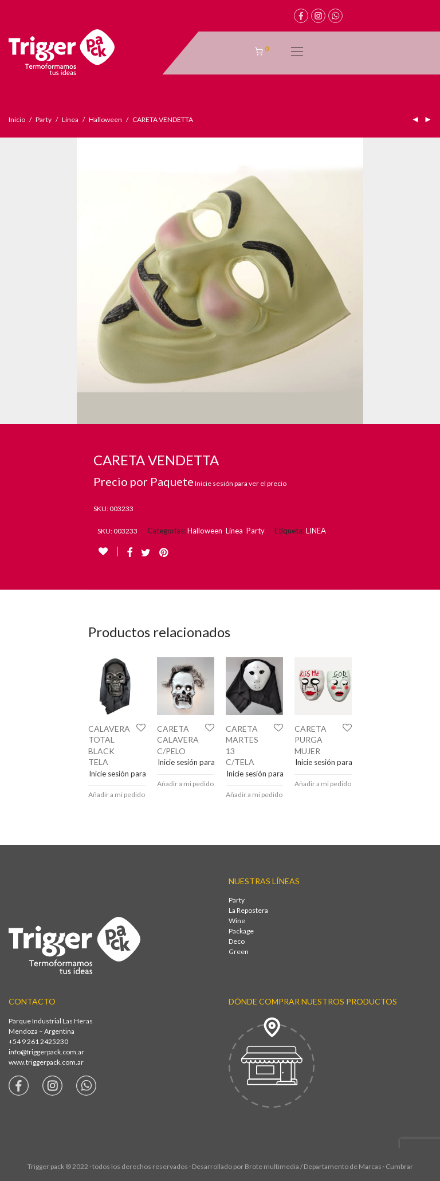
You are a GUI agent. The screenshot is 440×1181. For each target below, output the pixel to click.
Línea (70, 119)
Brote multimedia (272, 1166)
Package (241, 931)
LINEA (316, 530)
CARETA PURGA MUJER (310, 740)
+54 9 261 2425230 (38, 1041)
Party (44, 119)
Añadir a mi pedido (116, 794)
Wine (237, 920)
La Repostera (248, 910)
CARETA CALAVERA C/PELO (178, 740)
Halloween (105, 119)
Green (239, 951)
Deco (237, 941)
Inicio (17, 119)
